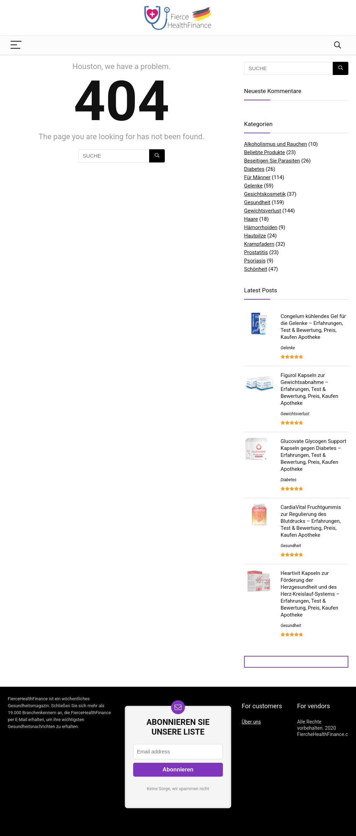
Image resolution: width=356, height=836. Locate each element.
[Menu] (16, 45)
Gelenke (253, 186)
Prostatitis (256, 252)
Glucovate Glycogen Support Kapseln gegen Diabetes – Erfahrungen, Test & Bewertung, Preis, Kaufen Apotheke (313, 455)
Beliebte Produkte (264, 152)
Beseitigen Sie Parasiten (272, 161)
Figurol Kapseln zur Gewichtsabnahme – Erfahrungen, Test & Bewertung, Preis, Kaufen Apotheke (309, 389)
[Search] (337, 45)
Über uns (251, 722)
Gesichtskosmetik (265, 194)
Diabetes (254, 169)
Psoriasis (255, 261)
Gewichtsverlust (262, 211)
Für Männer (257, 177)
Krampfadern (259, 244)
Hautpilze (255, 236)
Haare (251, 219)
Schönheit (255, 269)
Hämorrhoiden (260, 227)
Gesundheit (257, 202)
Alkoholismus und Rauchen (275, 144)
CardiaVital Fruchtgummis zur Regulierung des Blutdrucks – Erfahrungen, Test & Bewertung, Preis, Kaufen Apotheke (311, 521)
